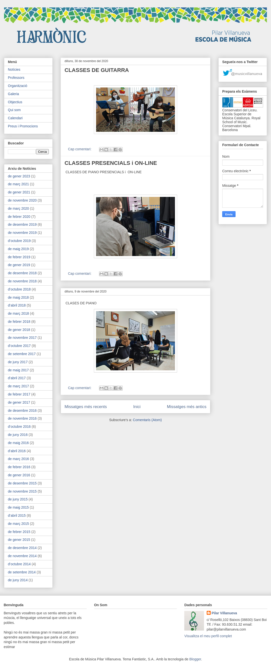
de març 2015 (18, 524)
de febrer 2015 (19, 532)
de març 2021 (18, 184)
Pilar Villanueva (224, 613)
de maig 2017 (18, 370)
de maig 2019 (18, 249)
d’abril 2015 (17, 515)
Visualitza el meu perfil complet (208, 636)
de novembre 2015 (22, 491)
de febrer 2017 (19, 394)
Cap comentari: (80, 149)
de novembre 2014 (22, 556)
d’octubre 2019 (19, 241)
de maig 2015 (18, 507)
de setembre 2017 (22, 354)
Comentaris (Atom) (147, 420)
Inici (137, 406)
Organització (17, 86)
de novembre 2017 (22, 338)
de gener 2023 (19, 176)
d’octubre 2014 (19, 564)
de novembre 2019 (22, 233)
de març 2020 (18, 208)
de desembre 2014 (22, 548)
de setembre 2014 (22, 572)
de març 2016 (18, 459)
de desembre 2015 (22, 483)
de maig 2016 (18, 443)
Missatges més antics (186, 406)
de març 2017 (18, 386)
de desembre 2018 (22, 273)
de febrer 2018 (19, 322)
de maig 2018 (18, 297)
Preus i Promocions (23, 126)
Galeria (13, 94)
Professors (16, 78)
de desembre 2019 (22, 224)
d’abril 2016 (17, 451)
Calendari (15, 118)
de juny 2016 (18, 435)
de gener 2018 (19, 330)
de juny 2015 (18, 499)
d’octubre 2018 (19, 289)
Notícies (14, 69)
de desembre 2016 (22, 410)
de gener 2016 (19, 475)
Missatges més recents (86, 406)
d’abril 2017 (17, 378)
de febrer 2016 (19, 467)
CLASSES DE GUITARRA (97, 70)
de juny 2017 (18, 362)
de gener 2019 (19, 265)
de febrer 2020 (19, 217)
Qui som (14, 110)
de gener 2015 (19, 540)
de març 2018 (18, 313)
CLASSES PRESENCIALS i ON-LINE (111, 163)
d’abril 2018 (17, 305)
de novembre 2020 (22, 200)
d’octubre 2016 (19, 427)
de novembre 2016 (22, 418)
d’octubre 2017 (19, 346)
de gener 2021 (19, 192)
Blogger (195, 659)
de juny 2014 (18, 580)
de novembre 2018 (22, 281)
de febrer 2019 (19, 257)
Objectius (15, 102)
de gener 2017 (19, 402)
